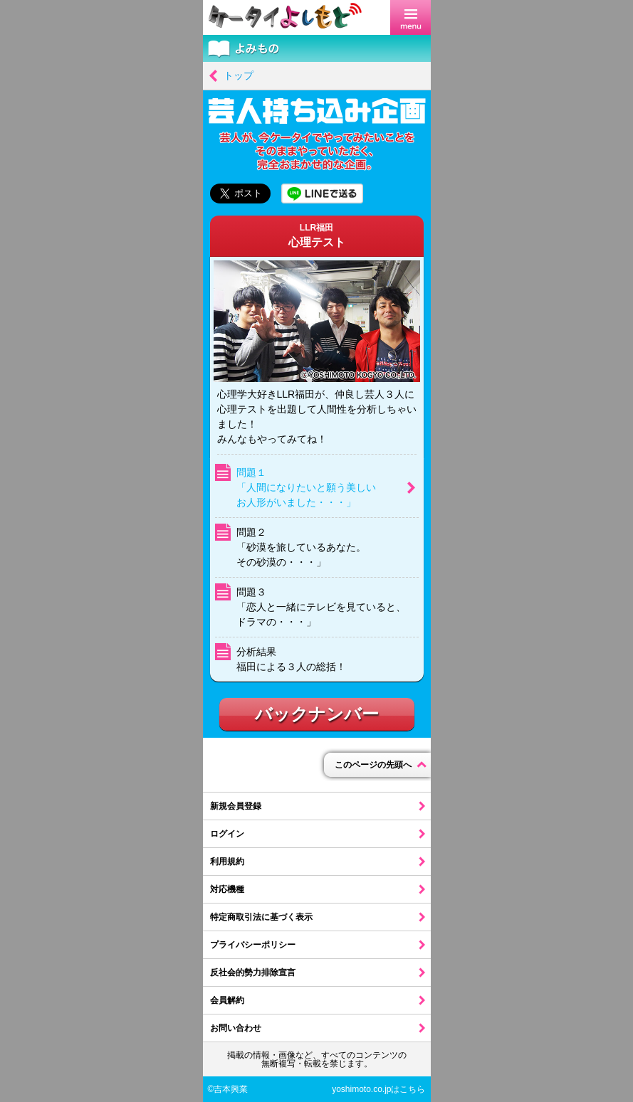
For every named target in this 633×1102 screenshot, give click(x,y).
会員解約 (227, 1000)
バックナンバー (317, 714)
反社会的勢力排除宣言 (252, 973)
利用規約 (227, 862)
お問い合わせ (235, 1028)
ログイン (227, 834)
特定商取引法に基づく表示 (261, 917)
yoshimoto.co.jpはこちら (378, 1089)
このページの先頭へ (373, 765)
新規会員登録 (235, 806)
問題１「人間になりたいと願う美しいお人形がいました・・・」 (306, 487)
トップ (238, 75)
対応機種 (227, 889)
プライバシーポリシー (252, 945)
